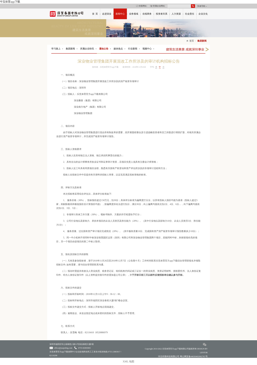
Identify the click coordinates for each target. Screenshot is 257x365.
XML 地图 (128, 361)
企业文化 (203, 14)
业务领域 (133, 14)
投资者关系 (161, 14)
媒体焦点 (118, 49)
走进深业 (106, 14)
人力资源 (176, 14)
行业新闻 (132, 49)
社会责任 (189, 14)
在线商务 (147, 14)
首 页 (95, 14)
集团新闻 (202, 41)
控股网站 (141, 6)
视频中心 (147, 49)
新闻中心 (120, 14)
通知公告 (103, 49)
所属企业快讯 (87, 49)
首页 (191, 41)
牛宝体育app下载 (10, 1)
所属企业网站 (157, 6)
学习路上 (55, 49)
